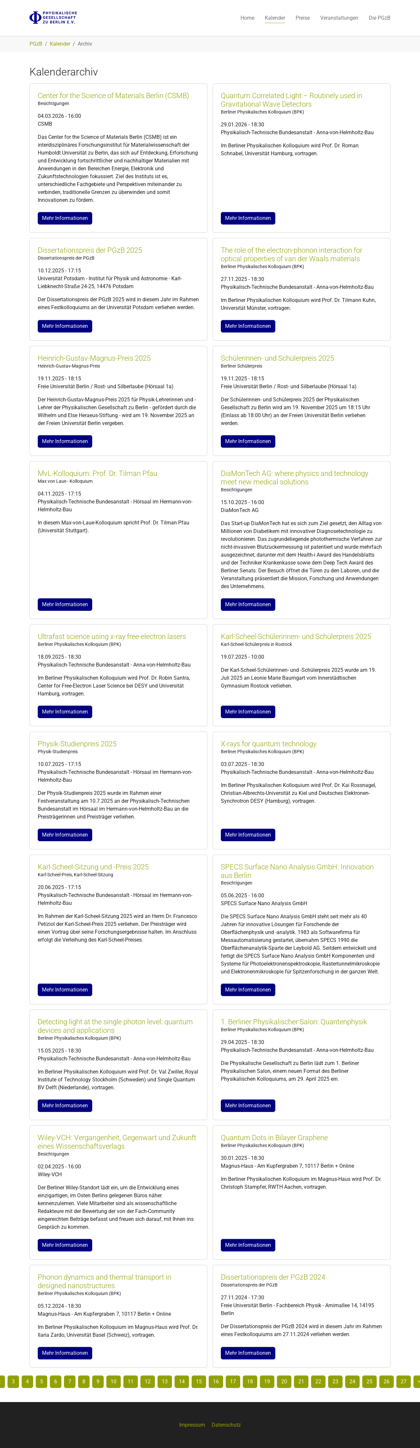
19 (267, 1381)
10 (113, 1381)
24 (352, 1381)
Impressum (192, 1425)
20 (284, 1381)
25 (369, 1381)
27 (404, 1381)
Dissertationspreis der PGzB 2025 (90, 250)
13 (165, 1381)
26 (386, 1381)
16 (216, 1381)
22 (318, 1381)
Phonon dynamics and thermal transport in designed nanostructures (104, 1281)
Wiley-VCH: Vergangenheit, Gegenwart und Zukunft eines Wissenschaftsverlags (117, 1142)
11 (131, 1381)
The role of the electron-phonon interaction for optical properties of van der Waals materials (291, 254)
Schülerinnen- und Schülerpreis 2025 (277, 358)
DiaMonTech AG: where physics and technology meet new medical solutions (294, 477)
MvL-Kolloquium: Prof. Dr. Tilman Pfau (97, 473)
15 (199, 1381)
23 (335, 1381)
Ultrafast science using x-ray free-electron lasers (112, 636)
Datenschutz (226, 1425)
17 (233, 1381)
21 (301, 1381)
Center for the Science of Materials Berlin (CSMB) (113, 96)
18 (250, 1381)
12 (148, 1381)
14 (182, 1381)
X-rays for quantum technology (268, 744)
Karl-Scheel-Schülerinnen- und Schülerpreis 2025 (296, 636)
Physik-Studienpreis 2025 (77, 744)
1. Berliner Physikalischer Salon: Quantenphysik (294, 1022)
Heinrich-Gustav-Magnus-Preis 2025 (94, 358)
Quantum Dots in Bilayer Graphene (274, 1138)
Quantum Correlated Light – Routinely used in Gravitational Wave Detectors (291, 100)
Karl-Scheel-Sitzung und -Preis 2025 (93, 867)
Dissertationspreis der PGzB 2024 (273, 1277)
